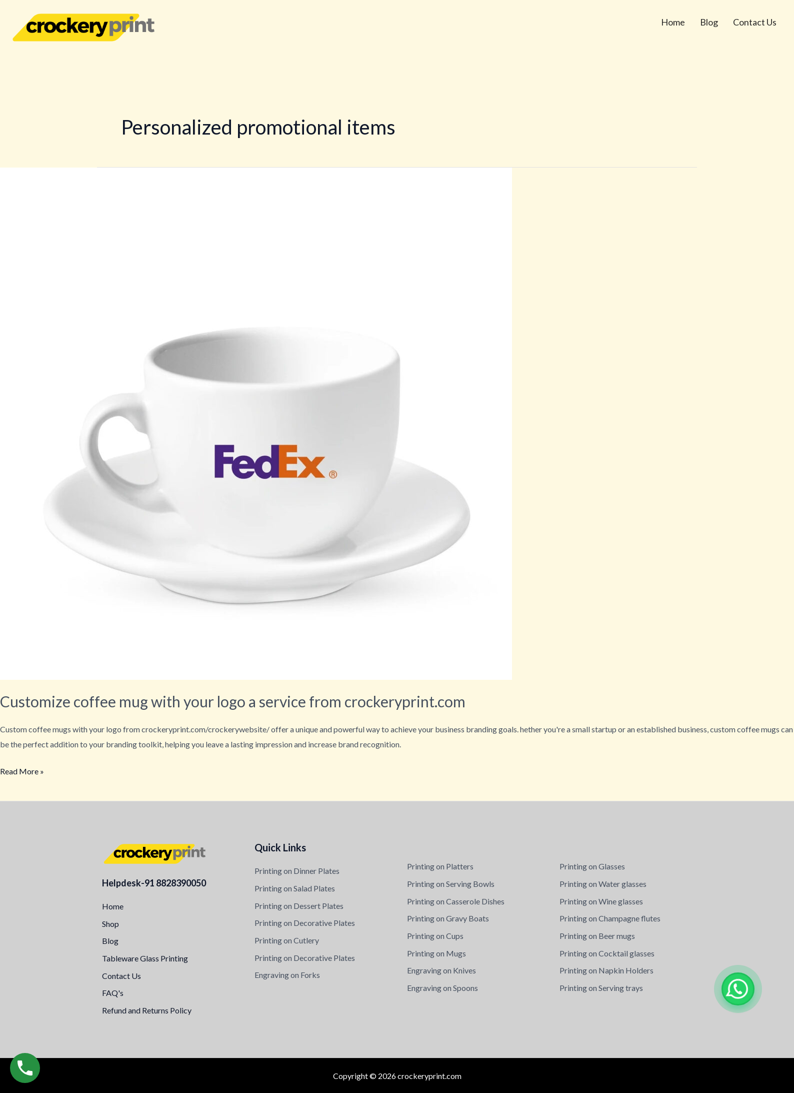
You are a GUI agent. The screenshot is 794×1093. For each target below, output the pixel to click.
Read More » (22, 770)
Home (673, 22)
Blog (709, 22)
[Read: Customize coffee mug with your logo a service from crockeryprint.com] (256, 422)
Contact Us (754, 22)
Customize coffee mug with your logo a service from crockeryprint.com (233, 701)
